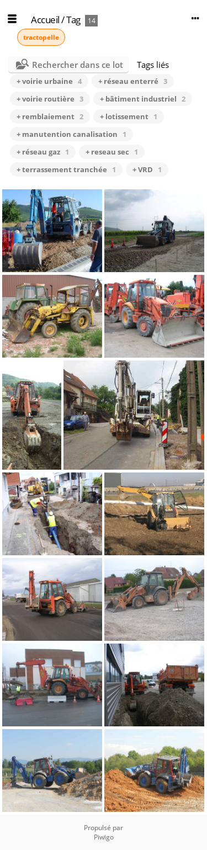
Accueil (45, 19)
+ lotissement (128, 116)
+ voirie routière (50, 99)
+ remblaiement (50, 116)
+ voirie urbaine (49, 81)
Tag (73, 19)
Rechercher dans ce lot (77, 64)
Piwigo (104, 837)
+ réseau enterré (132, 81)
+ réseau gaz (43, 152)
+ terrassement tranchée (66, 169)
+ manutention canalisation (71, 134)
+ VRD (147, 169)
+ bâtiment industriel (142, 99)
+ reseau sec (112, 152)
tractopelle (41, 37)
